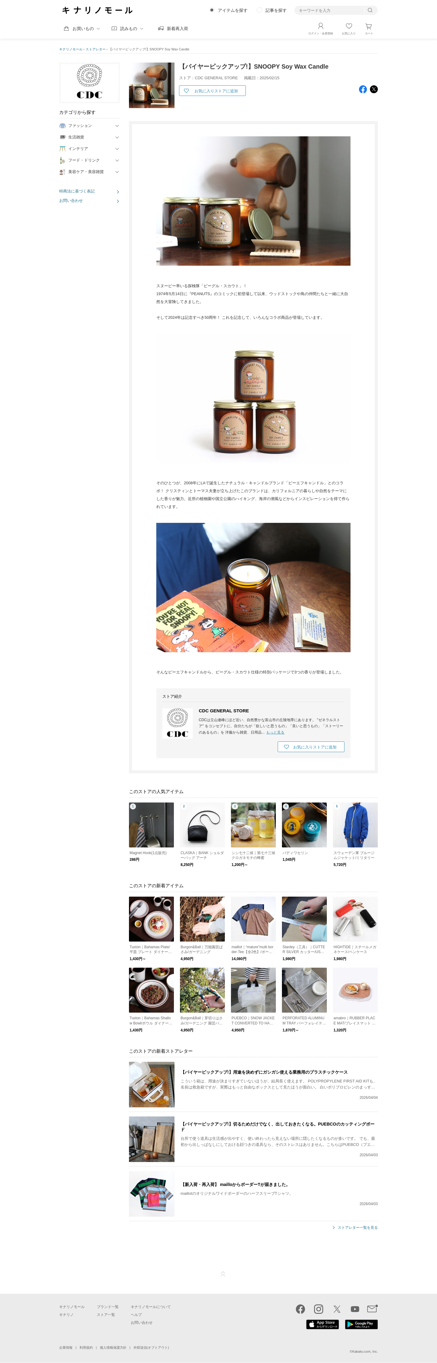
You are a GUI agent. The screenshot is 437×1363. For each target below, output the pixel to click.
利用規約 (86, 1347)
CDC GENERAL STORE (224, 710)
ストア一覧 (106, 1315)
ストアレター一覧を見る (358, 1228)
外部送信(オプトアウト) (151, 1347)
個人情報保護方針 (113, 1347)
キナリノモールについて (151, 1307)
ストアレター (96, 49)
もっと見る (275, 732)
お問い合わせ (71, 200)
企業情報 (66, 1347)
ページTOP (223, 1274)
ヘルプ (136, 1315)
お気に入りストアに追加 (216, 91)
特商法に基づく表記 (77, 191)
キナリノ (66, 1315)
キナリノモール (71, 49)
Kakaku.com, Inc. (365, 1351)
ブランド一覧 (108, 1307)
